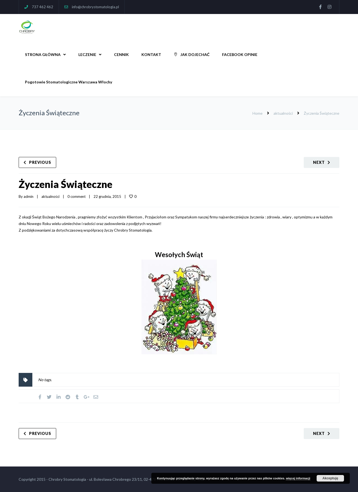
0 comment (76, 196)
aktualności (283, 113)
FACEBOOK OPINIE (239, 54)
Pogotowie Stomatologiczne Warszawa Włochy (68, 82)
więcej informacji (298, 478)
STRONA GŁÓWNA (43, 54)
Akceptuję (330, 478)
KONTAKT (151, 54)
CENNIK (121, 54)
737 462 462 (42, 7)
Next (319, 162)
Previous (40, 162)
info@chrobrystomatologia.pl (95, 7)
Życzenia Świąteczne (65, 184)
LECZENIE (87, 54)
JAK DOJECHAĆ (191, 54)
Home (257, 113)
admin (28, 196)
